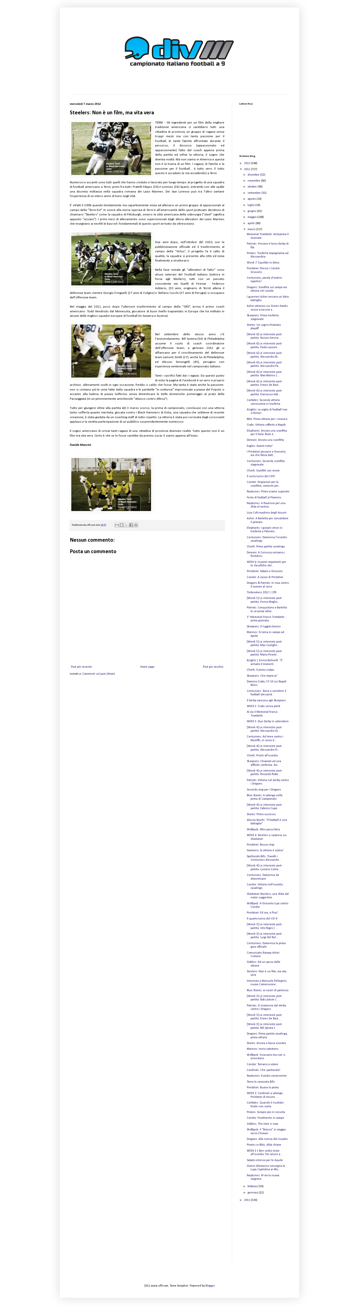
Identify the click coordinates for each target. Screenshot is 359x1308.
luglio (251, 205)
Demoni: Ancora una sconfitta (265, 440)
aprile (252, 223)
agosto (252, 198)
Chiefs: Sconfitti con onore (263, 470)
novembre (254, 180)
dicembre (254, 174)
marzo (252, 229)
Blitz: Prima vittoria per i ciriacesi (267, 419)
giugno (252, 211)
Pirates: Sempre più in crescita (266, 1112)
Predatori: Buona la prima (263, 1087)
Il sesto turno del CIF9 (260, 476)
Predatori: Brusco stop (260, 844)
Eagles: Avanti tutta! (259, 446)
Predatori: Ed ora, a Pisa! (262, 912)
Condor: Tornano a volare (262, 1064)
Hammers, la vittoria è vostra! (265, 850)
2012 (247, 169)
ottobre (253, 186)
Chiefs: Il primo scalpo (260, 669)
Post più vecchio (213, 666)
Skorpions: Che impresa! (262, 675)
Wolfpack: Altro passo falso (263, 829)
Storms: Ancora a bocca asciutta (266, 1043)
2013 (247, 163)
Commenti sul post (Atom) (98, 673)
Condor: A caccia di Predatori (265, 577)
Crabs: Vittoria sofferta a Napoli (266, 424)
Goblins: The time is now (262, 1123)
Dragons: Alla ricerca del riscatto (267, 1139)
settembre (255, 193)
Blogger (210, 1285)
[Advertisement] (264, 1235)
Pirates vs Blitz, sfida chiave (264, 1144)
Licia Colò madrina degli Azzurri (266, 512)
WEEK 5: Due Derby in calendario (267, 721)
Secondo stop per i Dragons (264, 789)
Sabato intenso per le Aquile (265, 1160)
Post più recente (81, 666)
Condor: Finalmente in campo (265, 1117)
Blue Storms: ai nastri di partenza (267, 990)
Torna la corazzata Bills (261, 1081)
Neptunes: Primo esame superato (268, 491)
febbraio (253, 1186)
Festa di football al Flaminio (264, 497)
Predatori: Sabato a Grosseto (264, 571)
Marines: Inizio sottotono (262, 1048)
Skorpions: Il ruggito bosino (263, 626)
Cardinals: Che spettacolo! (263, 1070)
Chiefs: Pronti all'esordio (262, 755)
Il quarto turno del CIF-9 (262, 918)
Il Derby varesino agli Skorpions (266, 700)
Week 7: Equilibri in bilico (263, 262)
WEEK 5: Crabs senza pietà (263, 706)
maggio (252, 217)
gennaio (253, 1192)
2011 (247, 1200)
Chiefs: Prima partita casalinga (266, 546)
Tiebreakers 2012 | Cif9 (261, 592)
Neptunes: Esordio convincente (267, 1075)
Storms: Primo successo (261, 814)
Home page (147, 666)
